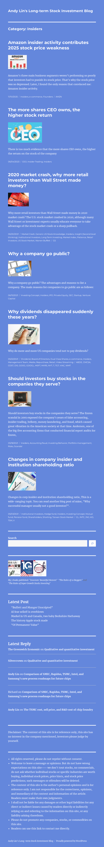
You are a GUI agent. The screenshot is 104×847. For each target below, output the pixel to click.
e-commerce (35, 96)
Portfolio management (79, 443)
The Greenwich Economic (24, 649)
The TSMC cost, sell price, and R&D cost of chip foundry (58, 709)
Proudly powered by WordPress (71, 841)
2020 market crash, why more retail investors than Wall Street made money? (48, 180)
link (39, 828)
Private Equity (61, 295)
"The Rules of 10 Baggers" (70, 580)
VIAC (62, 365)
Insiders (24, 96)
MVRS (44, 365)
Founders (48, 96)
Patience (81, 237)
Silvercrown (15, 660)
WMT (68, 365)
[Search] (92, 543)
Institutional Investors (29, 237)
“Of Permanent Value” (25, 624)
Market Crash (28, 234)
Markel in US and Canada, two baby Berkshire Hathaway (45, 616)
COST (10, 365)
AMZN (59, 96)
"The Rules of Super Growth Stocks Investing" (29, 583)
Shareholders (35, 517)
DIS (16, 365)
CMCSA (86, 362)
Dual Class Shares (59, 359)
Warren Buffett (42, 240)
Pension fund (20, 517)
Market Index (69, 237)
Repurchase (42, 362)
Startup (78, 295)
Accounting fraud (38, 443)
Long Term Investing (51, 237)
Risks (10, 446)
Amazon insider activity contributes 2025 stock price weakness (48, 45)
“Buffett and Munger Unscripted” (32, 607)
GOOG (22, 365)
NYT (50, 365)
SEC (71, 295)
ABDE (79, 362)
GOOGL (30, 365)
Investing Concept (30, 295)
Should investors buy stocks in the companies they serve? (47, 381)
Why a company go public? (39, 253)
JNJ (87, 517)
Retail (52, 362)
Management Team (18, 362)
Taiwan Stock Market (62, 517)
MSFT (37, 365)
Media (32, 362)
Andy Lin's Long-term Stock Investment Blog (50, 11)
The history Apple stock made (29, 620)
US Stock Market (26, 240)
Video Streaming (64, 362)
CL (77, 517)
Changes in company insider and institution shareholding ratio (45, 462)
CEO (24, 161)
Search (12, 537)
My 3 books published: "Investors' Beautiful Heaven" (32, 580)
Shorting (47, 517)
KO (91, 517)
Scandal (18, 446)
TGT (57, 365)
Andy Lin (13, 674)
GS (54, 240)
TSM (10, 520)
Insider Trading (35, 161)
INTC (82, 517)
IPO (51, 295)
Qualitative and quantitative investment (69, 649)
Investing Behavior (57, 443)
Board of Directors (40, 359)
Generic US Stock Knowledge (50, 234)
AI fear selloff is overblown (27, 611)
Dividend (26, 359)
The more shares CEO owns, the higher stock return (44, 112)
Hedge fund (50, 514)
